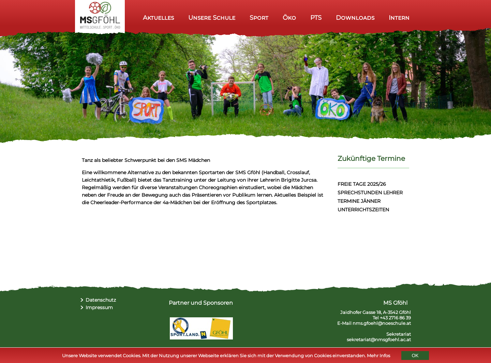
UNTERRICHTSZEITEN (363, 210)
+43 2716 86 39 (395, 317)
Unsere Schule (211, 17)
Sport (259, 17)
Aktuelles (158, 17)
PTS (316, 17)
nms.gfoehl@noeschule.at (382, 323)
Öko (289, 17)
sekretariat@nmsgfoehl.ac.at (379, 339)
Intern (399, 17)
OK (415, 356)
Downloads (355, 17)
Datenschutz (101, 300)
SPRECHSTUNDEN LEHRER (370, 193)
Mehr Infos (378, 356)
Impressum (99, 307)
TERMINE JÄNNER (359, 201)
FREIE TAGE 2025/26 (362, 184)
